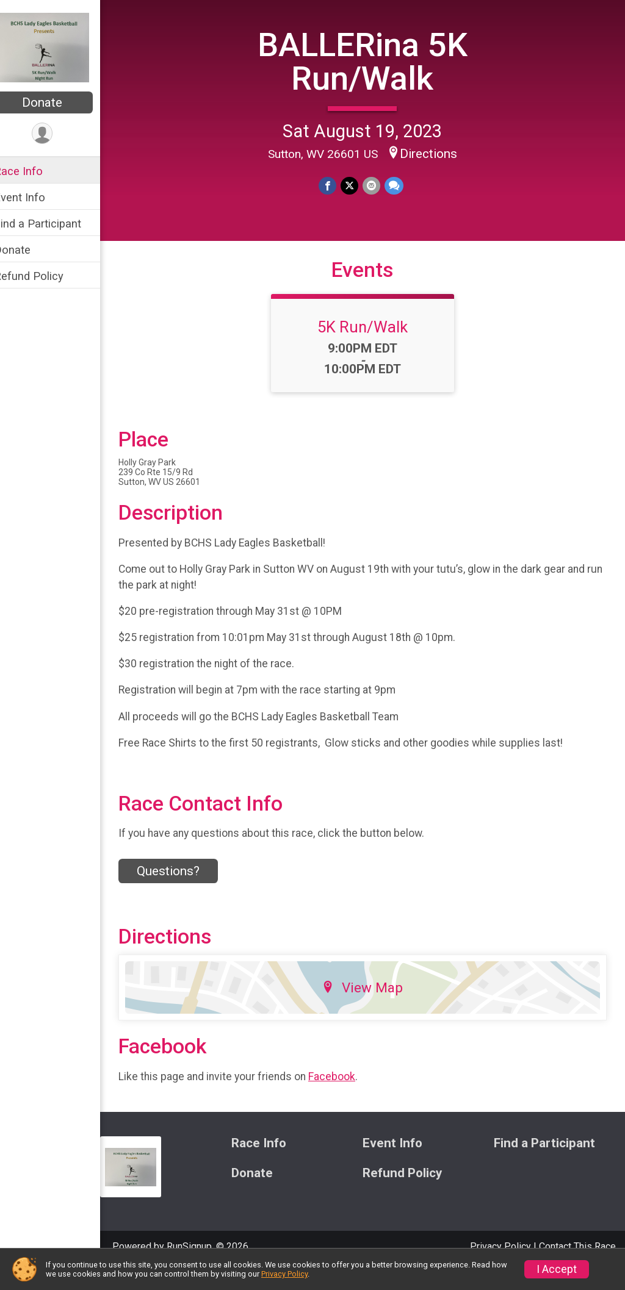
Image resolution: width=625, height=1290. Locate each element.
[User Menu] (58, 134)
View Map (370, 1009)
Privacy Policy (284, 1273)
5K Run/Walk (370, 348)
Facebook (347, 1097)
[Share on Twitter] (357, 185)
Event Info (35, 197)
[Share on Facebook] (336, 185)
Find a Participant (53, 223)
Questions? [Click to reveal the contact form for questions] (184, 892)
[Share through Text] (400, 185)
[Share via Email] (379, 185)
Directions (436, 153)
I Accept (556, 1269)
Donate (58, 102)
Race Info (34, 171)
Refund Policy (44, 276)
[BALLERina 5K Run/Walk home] (58, 47)
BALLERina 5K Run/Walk (370, 60)
